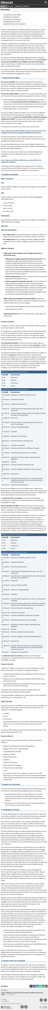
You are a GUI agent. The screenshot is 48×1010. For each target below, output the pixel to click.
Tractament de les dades (12, 15)
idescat (7, 2)
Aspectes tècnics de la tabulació (15, 24)
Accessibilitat (5, 1001)
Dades (3, 6)
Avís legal (4, 999)
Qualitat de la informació (12, 19)
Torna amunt (44, 1007)
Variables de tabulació (11, 17)
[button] (46, 986)
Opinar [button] (4, 986)
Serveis (10, 6)
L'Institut (26, 6)
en (45, 1000)
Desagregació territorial (12, 22)
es (41, 1000)
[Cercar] (39, 2)
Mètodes (18, 6)
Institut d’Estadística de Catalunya (11, 1003)
